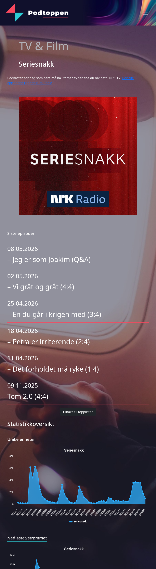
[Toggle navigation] (145, 13)
